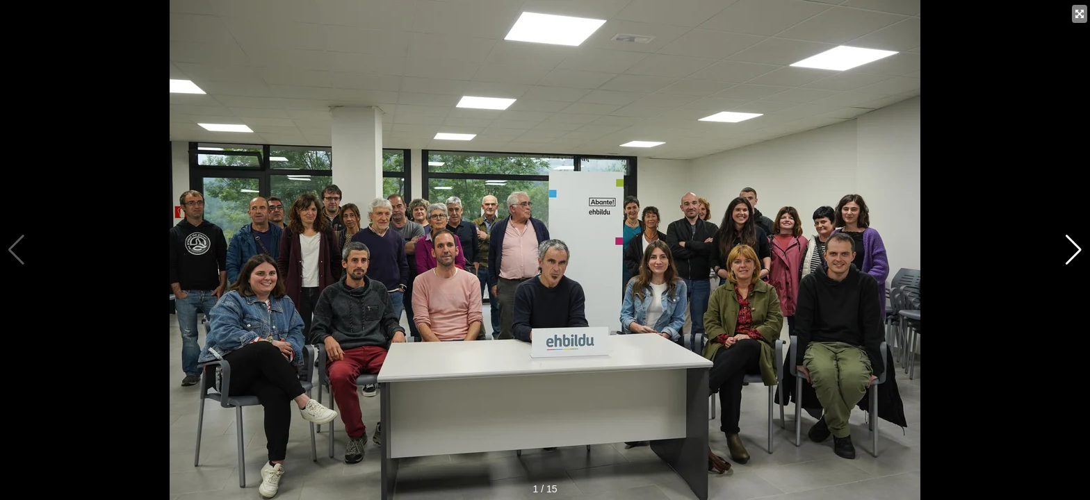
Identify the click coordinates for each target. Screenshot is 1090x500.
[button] (1073, 250)
